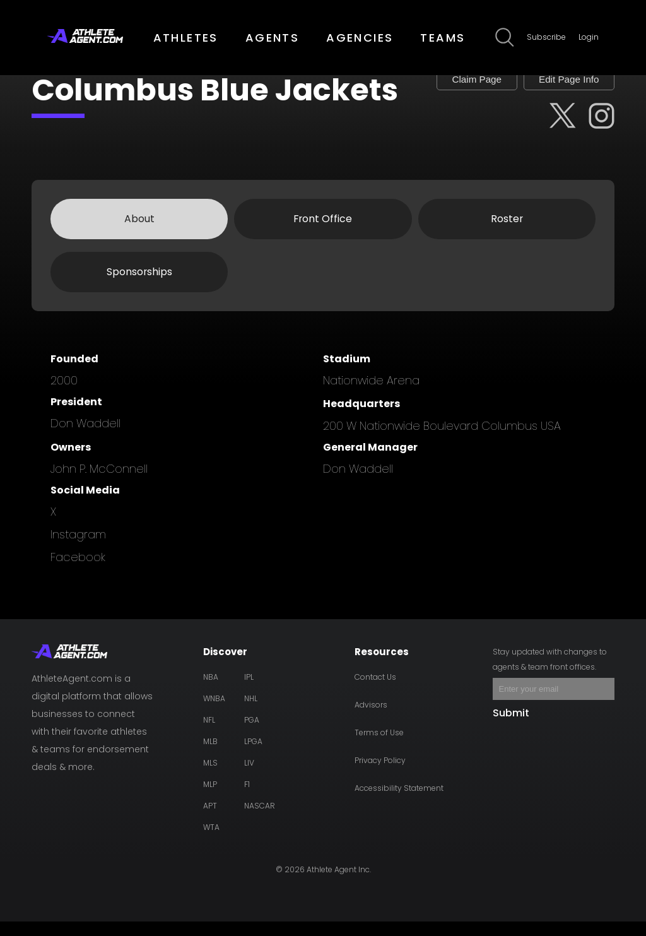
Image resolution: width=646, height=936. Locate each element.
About (139, 232)
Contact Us (375, 691)
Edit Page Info (563, 85)
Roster (506, 232)
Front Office (323, 232)
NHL (250, 713)
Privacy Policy (380, 774)
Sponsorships (139, 286)
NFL (209, 734)
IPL (249, 691)
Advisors (371, 719)
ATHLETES (185, 37)
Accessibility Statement (399, 802)
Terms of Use (379, 747)
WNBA (214, 713)
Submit (511, 727)
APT (210, 820)
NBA (210, 691)
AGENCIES (359, 37)
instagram (78, 549)
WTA (211, 841)
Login (588, 37)
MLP (210, 798)
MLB (210, 755)
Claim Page (460, 85)
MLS (210, 777)
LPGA (253, 755)
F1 (247, 798)
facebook (77, 571)
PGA (251, 734)
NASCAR (259, 820)
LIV (249, 777)
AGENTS (272, 37)
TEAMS (442, 37)
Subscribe (546, 37)
